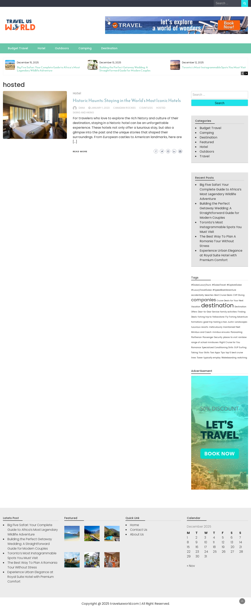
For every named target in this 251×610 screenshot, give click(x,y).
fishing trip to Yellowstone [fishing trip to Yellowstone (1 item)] (211, 316)
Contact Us (138, 529)
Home (134, 525)
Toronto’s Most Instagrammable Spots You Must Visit (214, 67)
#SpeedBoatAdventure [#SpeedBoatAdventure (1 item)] (224, 290)
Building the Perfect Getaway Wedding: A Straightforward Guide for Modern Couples (124, 69)
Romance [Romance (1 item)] (196, 347)
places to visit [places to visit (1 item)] (230, 337)
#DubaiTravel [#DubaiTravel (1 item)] (219, 284)
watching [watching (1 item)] (242, 357)
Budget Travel (18, 48)
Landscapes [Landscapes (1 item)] (241, 321)
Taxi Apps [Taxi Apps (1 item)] (215, 352)
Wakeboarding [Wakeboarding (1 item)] (228, 357)
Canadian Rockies (124, 107)
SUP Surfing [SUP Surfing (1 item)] (240, 347)
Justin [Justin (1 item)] (231, 321)
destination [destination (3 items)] (217, 305)
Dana (82, 107)
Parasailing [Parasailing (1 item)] (236, 332)
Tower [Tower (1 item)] (200, 357)
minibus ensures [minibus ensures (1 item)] (221, 332)
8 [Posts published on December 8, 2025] (188, 542)
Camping (85, 48)
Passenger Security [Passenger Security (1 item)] (212, 337)
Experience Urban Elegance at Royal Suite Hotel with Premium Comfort (221, 255)
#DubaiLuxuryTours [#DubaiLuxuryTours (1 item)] (201, 284)
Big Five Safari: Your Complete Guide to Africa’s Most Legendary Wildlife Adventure (48, 69)
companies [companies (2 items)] (203, 300)
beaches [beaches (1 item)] (209, 295)
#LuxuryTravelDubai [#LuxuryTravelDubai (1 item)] (201, 290)
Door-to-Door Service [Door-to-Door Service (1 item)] (208, 311)
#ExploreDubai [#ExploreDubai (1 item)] (234, 284)
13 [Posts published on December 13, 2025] (232, 542)
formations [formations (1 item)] (197, 321)
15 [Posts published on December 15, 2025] (188, 547)
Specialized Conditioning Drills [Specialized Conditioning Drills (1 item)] (217, 347)
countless (146, 107)
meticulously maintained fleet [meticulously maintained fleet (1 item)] (224, 327)
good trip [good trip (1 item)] (208, 321)
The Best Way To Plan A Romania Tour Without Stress (218, 241)
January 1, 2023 (100, 107)
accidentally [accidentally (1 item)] (197, 295)
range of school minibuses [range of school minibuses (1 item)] (205, 342)
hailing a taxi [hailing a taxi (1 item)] (220, 321)
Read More (80, 151)
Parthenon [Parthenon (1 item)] (196, 337)
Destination (109, 48)
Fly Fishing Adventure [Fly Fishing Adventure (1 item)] (236, 316)
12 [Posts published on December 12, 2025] (223, 542)
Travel (204, 156)
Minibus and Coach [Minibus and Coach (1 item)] (201, 332)
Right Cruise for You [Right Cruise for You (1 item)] (229, 342)
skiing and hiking (83, 112)
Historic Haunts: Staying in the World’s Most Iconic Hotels (127, 100)
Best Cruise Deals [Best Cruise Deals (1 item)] (223, 295)
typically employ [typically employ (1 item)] (212, 357)
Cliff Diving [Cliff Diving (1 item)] (239, 295)
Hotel (41, 48)
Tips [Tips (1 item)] (223, 352)
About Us (137, 534)
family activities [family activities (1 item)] (228, 311)
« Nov (191, 566)
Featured (207, 142)
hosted (160, 107)
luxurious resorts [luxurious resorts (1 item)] (199, 327)
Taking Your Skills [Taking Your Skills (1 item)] (200, 352)
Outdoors (62, 48)
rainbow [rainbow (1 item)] (242, 337)
